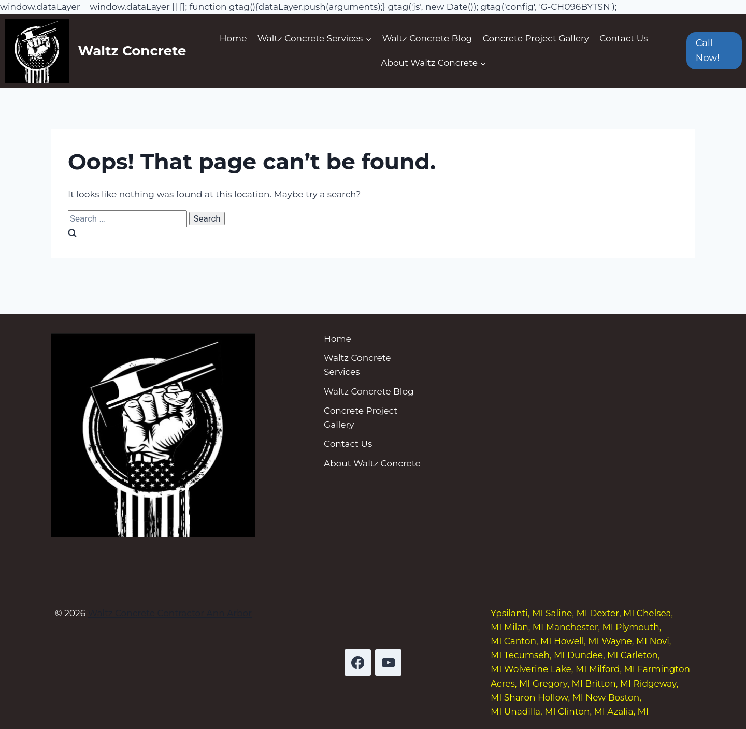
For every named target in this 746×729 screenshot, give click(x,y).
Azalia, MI (628, 711)
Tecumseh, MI (534, 655)
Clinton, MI (581, 711)
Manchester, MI (579, 627)
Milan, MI (523, 627)
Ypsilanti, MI (517, 613)
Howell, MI (576, 641)
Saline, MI (566, 613)
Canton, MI (528, 641)
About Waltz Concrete (372, 463)
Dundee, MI (592, 655)
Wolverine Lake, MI (545, 669)
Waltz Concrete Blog (427, 38)
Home (233, 38)
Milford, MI (612, 669)
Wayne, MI (624, 641)
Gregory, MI (558, 683)
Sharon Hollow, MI (543, 697)
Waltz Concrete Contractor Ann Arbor (170, 613)
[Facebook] (358, 662)
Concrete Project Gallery (536, 38)
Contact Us (623, 38)
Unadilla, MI (530, 711)
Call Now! (708, 50)
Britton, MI (608, 683)
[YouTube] (388, 662)
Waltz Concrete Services (357, 365)
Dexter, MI (612, 613)
